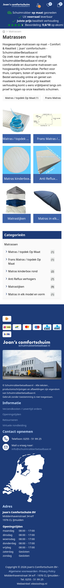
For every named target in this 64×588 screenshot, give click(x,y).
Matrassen (11, 244)
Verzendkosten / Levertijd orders (22, 408)
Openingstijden (12, 414)
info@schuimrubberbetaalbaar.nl (31, 449)
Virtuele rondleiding (14, 425)
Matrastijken (17, 218)
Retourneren (10, 420)
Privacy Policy (47, 571)
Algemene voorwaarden (23, 571)
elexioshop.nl (39, 583)
